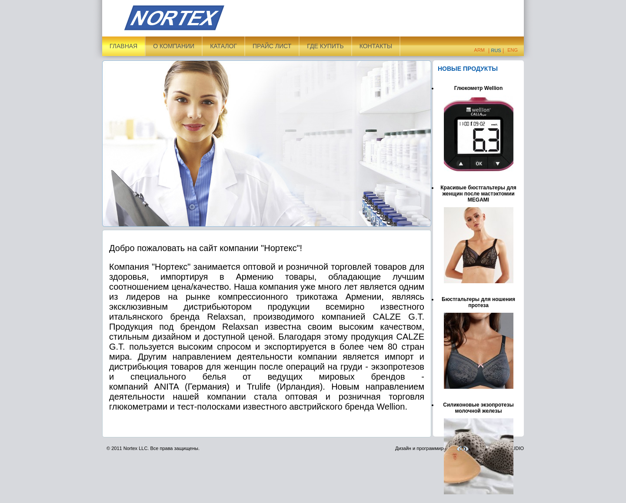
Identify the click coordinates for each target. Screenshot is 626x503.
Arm (479, 50)
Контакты (376, 46)
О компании (173, 46)
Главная (123, 46)
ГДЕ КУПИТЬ (325, 46)
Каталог (223, 46)
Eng (512, 50)
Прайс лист (272, 46)
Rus (496, 50)
